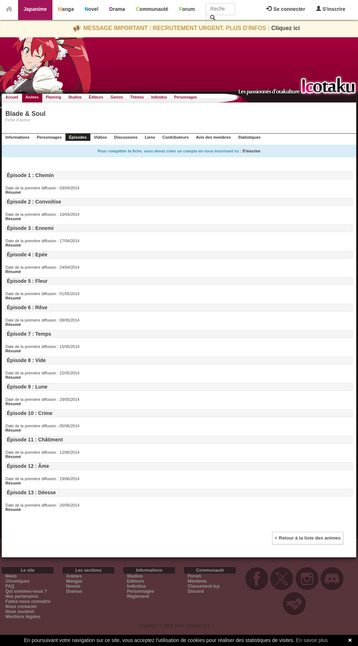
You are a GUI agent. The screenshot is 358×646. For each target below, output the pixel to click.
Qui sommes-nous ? (26, 591)
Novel (91, 9)
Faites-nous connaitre (28, 601)
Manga (66, 9)
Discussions (126, 137)
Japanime (35, 9)
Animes (32, 97)
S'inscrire (330, 9)
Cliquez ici (285, 28)
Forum (187, 9)
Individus (159, 97)
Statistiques (249, 137)
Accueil (11, 97)
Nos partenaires (21, 596)
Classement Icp (204, 586)
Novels (73, 586)
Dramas (74, 591)
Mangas (74, 581)
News (11, 576)
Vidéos (100, 137)
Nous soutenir (20, 611)
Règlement (138, 596)
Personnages (185, 97)
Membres (197, 581)
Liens (150, 137)
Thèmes (137, 97)
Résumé (13, 192)
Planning (53, 97)
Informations (17, 137)
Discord (196, 591)
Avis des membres (213, 137)
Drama (117, 9)
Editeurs (135, 581)
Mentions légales (23, 616)
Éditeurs (96, 97)
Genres (117, 97)
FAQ (9, 586)
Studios (75, 97)
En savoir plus (312, 640)
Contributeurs (175, 137)
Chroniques (17, 581)
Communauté (152, 9)
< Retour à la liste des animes (308, 538)
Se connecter (285, 9)
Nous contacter (21, 606)
